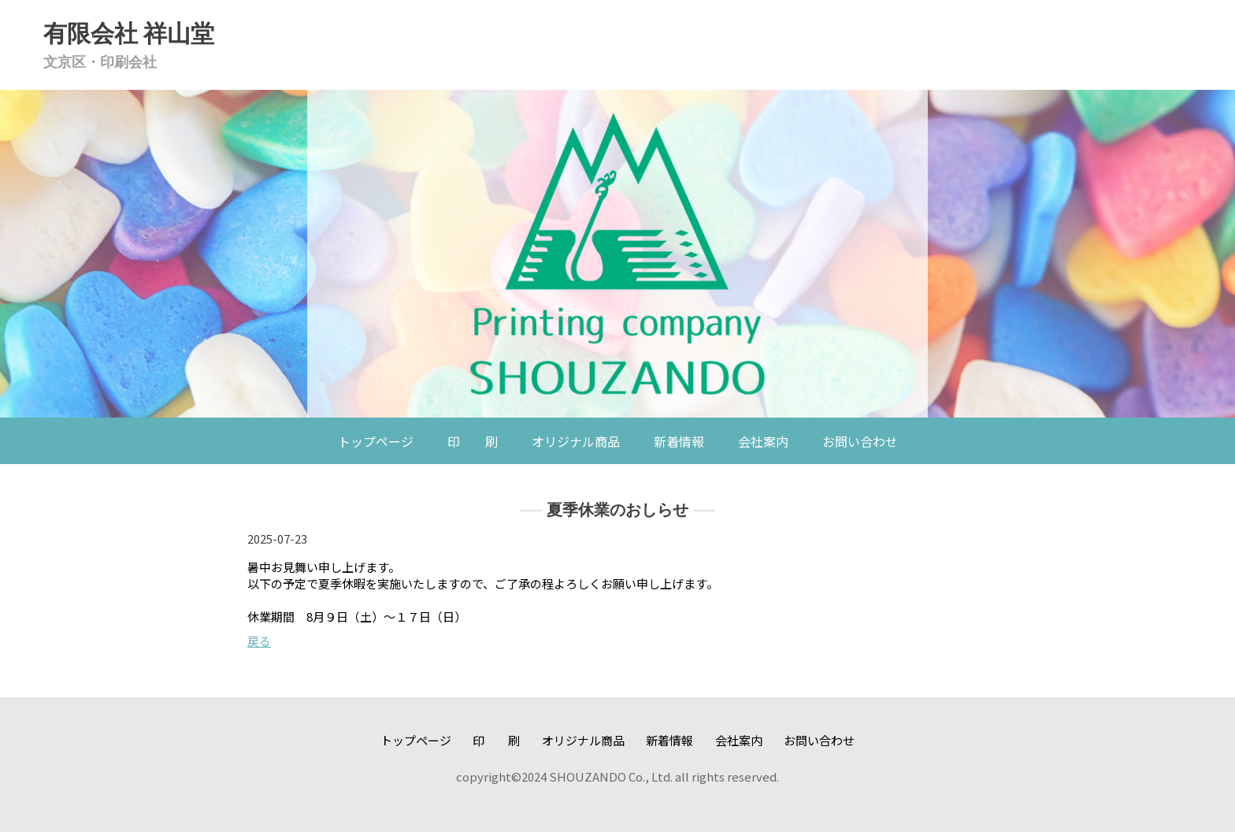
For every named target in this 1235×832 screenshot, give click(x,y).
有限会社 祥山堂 (128, 33)
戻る (259, 641)
